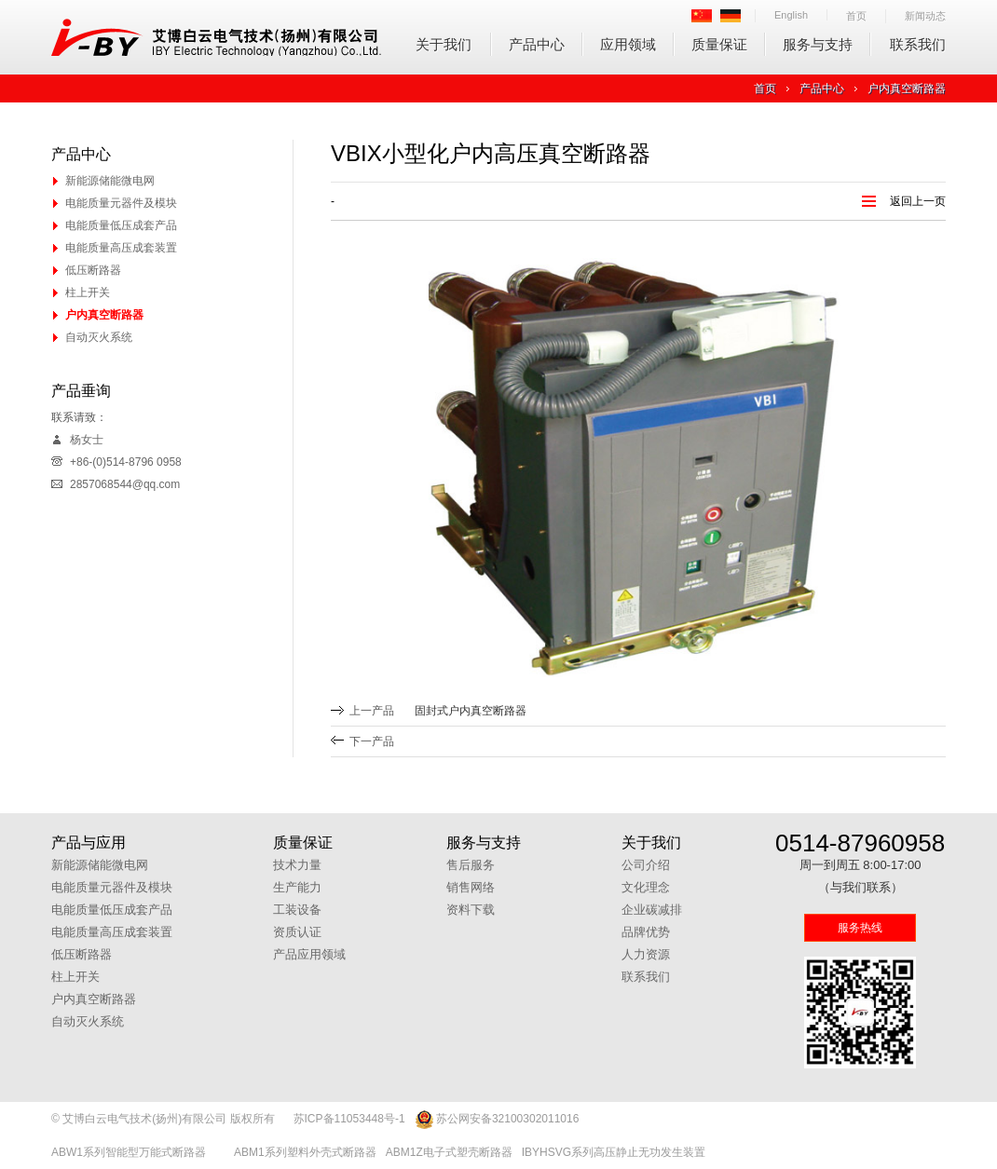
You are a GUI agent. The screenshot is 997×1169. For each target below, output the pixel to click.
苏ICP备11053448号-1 (349, 1118)
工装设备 (297, 910)
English (791, 14)
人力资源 (645, 954)
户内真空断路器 (906, 88)
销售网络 (470, 887)
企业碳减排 (651, 910)
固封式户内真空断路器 (470, 710)
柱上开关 (87, 292)
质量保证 (719, 44)
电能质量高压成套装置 (121, 247)
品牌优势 (645, 932)
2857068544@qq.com (125, 484)
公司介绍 (645, 865)
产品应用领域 (309, 954)
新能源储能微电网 (110, 180)
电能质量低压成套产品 (121, 225)
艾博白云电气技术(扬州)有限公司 (216, 37)
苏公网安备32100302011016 (497, 1119)
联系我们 (918, 44)
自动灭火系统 (98, 337)
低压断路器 (93, 270)
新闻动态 (925, 15)
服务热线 (860, 927)
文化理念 (645, 887)
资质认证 (297, 932)
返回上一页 (918, 201)
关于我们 (443, 44)
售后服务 (470, 865)
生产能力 (297, 887)
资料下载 (470, 910)
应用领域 (628, 44)
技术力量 (297, 865)
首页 (856, 15)
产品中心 (537, 44)
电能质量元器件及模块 (121, 203)
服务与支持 (818, 44)
